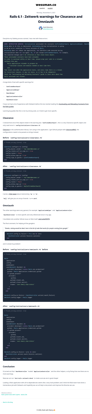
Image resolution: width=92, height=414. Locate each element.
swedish (42, 8)
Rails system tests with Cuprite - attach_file (14, 394)
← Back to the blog (7, 402)
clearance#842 (71, 130)
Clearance (6, 130)
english (50, 8)
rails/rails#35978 (44, 219)
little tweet (13, 194)
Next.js (51, 410)
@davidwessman (48, 29)
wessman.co (46, 4)
